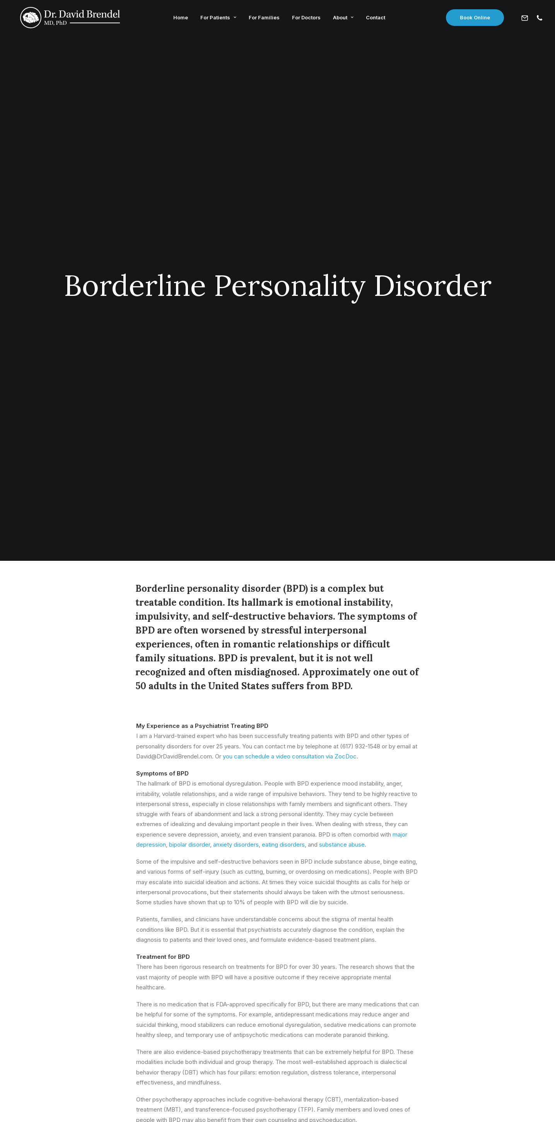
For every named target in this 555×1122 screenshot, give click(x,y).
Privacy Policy (249, 1103)
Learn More (138, 952)
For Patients (216, 18)
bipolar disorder (189, 423)
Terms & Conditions (298, 1103)
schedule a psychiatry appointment (324, 746)
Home (178, 18)
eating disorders (283, 423)
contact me (254, 746)
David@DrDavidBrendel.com (278, 1038)
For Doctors (304, 18)
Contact (373, 18)
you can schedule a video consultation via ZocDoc (290, 334)
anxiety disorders (236, 423)
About (341, 18)
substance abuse (342, 423)
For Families (261, 18)
